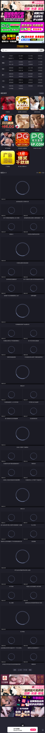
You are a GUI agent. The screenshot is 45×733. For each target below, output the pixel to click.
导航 (3, 87)
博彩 (3, 57)
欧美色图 (30, 74)
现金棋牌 (30, 58)
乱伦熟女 (30, 70)
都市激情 (11, 80)
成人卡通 (30, 68)
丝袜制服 (21, 64)
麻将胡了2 (11, 58)
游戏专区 (40, 55)
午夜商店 (21, 86)
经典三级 (21, 70)
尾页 (30, 670)
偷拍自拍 (21, 68)
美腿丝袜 (11, 76)
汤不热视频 (40, 86)
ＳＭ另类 (40, 64)
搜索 (41, 50)
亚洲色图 (21, 74)
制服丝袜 (11, 70)
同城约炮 (11, 86)
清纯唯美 (21, 76)
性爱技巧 (40, 82)
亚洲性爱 (11, 68)
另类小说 (21, 82)
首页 (15, 670)
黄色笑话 (30, 82)
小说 (3, 81)
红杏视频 (11, 88)
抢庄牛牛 (40, 58)
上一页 (19, 670)
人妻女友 (30, 80)
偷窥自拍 (11, 74)
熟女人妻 (11, 64)
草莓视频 (30, 86)
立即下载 (33, 729)
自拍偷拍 (21, 61)
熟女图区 (30, 76)
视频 (3, 63)
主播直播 (30, 64)
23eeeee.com (22, 46)
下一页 (25, 670)
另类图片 (40, 76)
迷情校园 (11, 82)
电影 (3, 69)
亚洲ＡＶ (11, 61)
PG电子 (11, 55)
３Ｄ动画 (40, 61)
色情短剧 (21, 88)
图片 (3, 75)
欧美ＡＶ (30, 61)
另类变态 (40, 70)
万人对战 (30, 55)
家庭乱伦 (21, 80)
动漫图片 (40, 74)
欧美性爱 (40, 68)
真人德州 (21, 55)
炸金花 (20, 58)
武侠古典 (40, 80)
